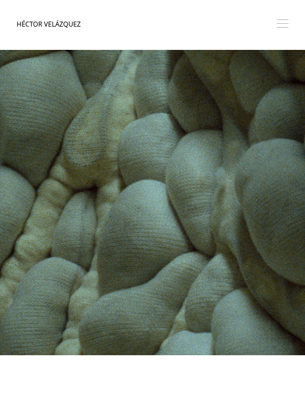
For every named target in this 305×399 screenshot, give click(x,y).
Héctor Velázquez (49, 24)
